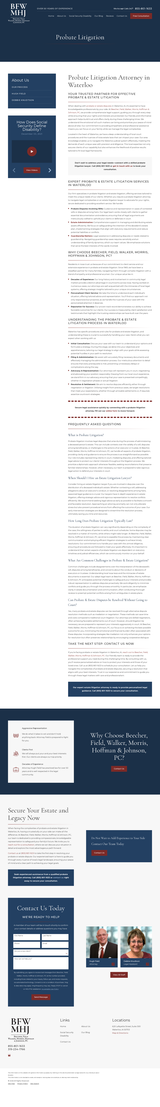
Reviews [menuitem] (110, 16)
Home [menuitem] (51, 16)
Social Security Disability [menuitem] (80, 16)
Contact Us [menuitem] (122, 16)
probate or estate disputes (99, 106)
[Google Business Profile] (9, 1055)
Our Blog (85, 1032)
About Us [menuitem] (61, 16)
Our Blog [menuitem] (98, 16)
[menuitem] (32, 87)
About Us (85, 1026)
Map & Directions (120, 1033)
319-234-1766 (16, 1049)
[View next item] (50, 170)
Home (63, 1026)
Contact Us (65, 1042)
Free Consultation (141, 16)
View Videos (32, 170)
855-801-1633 (143, 8)
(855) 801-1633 (94, 665)
